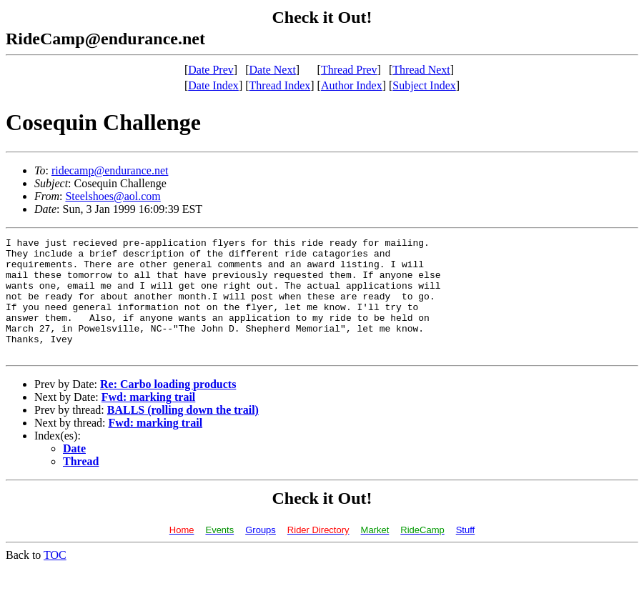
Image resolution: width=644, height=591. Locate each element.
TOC (55, 578)
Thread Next (421, 70)
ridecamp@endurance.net (110, 170)
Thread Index (280, 85)
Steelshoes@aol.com (112, 196)
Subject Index (423, 85)
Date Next (272, 70)
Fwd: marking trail (148, 420)
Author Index (351, 85)
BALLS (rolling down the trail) (183, 433)
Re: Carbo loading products (168, 408)
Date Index (213, 85)
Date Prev (211, 70)
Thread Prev (349, 70)
